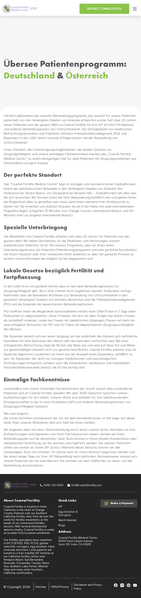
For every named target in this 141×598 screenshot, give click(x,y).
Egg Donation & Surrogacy (68, 513)
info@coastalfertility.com (86, 485)
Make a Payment (119, 503)
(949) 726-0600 (54, 485)
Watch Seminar (67, 520)
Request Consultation (104, 9)
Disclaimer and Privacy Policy (88, 586)
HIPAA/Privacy (60, 587)
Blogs (61, 525)
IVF (60, 506)
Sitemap (40, 587)
